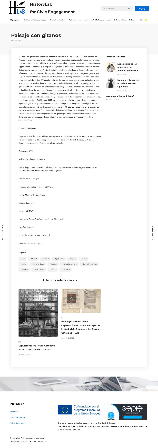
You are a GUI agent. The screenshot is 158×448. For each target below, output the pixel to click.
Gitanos (24, 264)
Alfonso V (34, 259)
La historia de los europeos (35, 20)
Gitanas (84, 259)
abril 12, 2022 (25, 354)
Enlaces (132, 20)
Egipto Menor (59, 259)
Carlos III (46, 259)
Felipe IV (73, 259)
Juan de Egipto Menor (70, 264)
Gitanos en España (38, 264)
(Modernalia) (59, 219)
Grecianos (54, 264)
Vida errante (66, 269)
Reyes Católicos (40, 269)
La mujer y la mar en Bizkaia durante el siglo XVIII (128, 83)
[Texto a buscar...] (129, 8)
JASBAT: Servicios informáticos (34, 441)
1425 (23, 259)
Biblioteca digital (57, 20)
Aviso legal (14, 411)
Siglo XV (53, 269)
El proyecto (14, 20)
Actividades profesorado (101, 20)
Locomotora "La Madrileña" (120, 96)
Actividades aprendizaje (78, 20)
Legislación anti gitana (90, 264)
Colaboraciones (120, 20)
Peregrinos (25, 269)
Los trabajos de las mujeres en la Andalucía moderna (127, 67)
